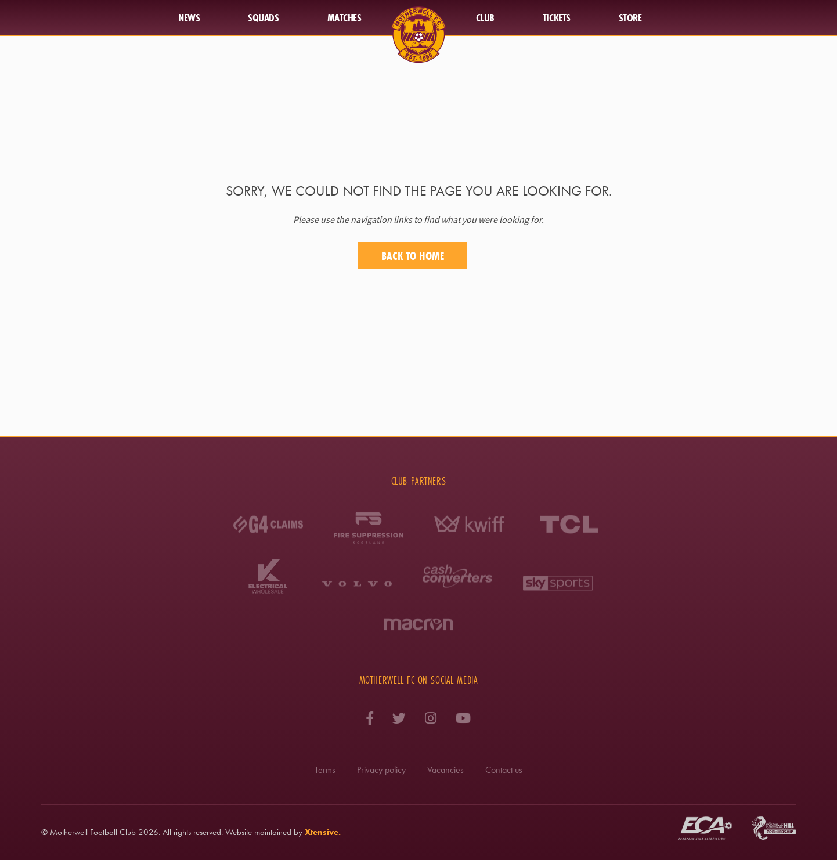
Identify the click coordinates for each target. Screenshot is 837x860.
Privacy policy (381, 770)
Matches (344, 17)
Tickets (557, 17)
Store (630, 17)
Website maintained (258, 832)
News (189, 17)
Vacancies (445, 770)
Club (485, 17)
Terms (325, 770)
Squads (263, 17)
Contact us (503, 770)
